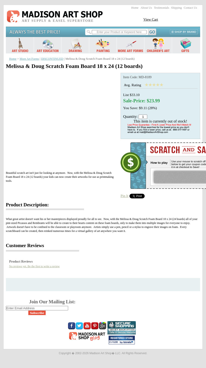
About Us (146, 7)
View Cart (150, 19)
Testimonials (161, 7)
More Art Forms (29, 58)
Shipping (176, 7)
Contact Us (190, 7)
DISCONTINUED (52, 58)
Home (135, 7)
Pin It (125, 196)
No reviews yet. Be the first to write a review (34, 266)
